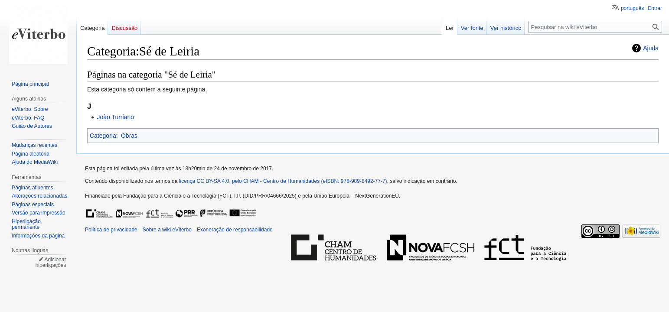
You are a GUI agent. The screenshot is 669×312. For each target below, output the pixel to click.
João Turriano (115, 117)
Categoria (103, 135)
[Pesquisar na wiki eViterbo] (595, 27)
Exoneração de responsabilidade (235, 230)
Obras (129, 135)
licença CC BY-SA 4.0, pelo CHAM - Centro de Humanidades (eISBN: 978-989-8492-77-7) (283, 181)
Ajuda (651, 48)
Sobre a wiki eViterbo (167, 230)
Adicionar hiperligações (51, 263)
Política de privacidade (111, 230)
